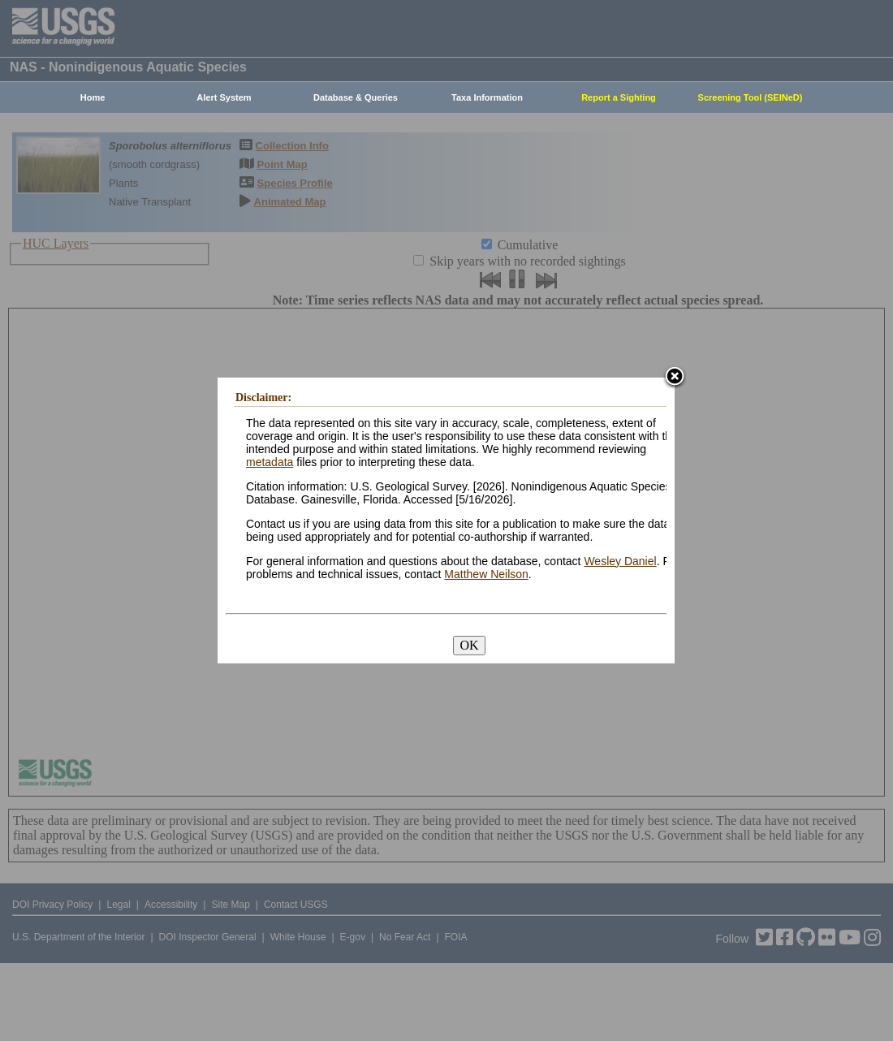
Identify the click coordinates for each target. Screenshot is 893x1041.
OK (468, 645)
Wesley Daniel (620, 561)
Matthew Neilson (486, 574)
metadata (269, 462)
